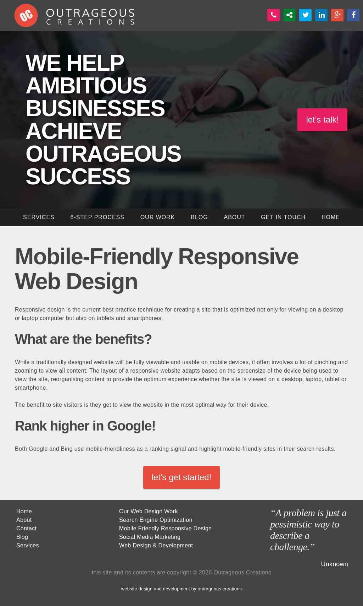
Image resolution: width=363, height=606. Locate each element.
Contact (26, 528)
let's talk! (322, 119)
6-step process (97, 217)
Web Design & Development (156, 545)
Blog (22, 537)
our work (157, 217)
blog (199, 217)
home (331, 217)
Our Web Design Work (148, 511)
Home (24, 511)
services (39, 217)
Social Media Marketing (149, 537)
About (234, 217)
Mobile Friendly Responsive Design (165, 528)
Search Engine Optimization (155, 520)
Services (27, 545)
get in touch (283, 217)
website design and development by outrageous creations (181, 588)
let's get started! (182, 477)
